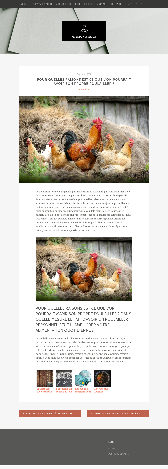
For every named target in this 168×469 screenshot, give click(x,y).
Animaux (102, 4)
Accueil (25, 4)
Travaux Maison (43, 4)
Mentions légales (118, 454)
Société (89, 4)
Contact (116, 4)
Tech (78, 4)
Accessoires (64, 4)
